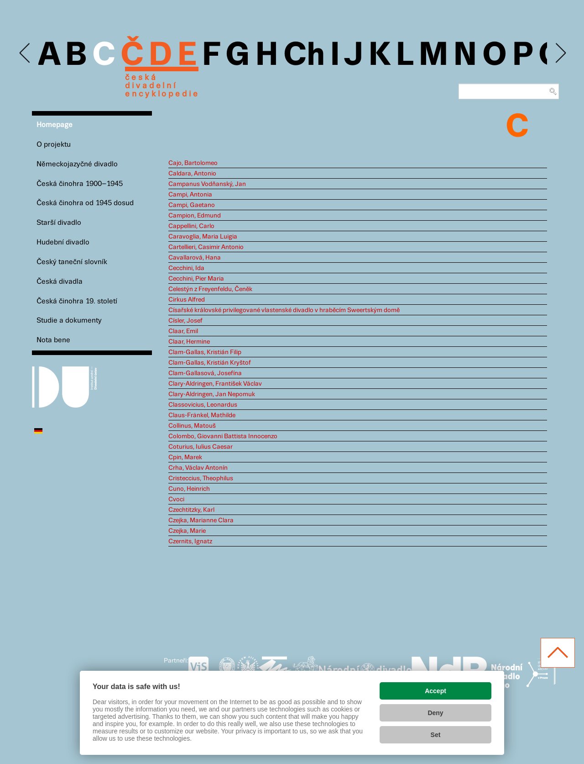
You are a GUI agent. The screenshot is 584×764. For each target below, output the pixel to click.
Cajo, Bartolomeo (193, 163)
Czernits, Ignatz (190, 541)
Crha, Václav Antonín (198, 468)
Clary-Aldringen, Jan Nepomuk (211, 394)
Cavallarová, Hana (194, 258)
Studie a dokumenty (69, 320)
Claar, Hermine (189, 342)
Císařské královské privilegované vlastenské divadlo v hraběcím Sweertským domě (284, 310)
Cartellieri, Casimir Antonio (206, 247)
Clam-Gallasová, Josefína (205, 373)
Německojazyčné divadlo (77, 164)
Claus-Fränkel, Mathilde (201, 415)
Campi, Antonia (190, 194)
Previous (25, 53)
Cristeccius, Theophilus (200, 478)
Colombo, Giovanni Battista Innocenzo (222, 436)
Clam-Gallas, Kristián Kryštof (209, 363)
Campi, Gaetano (191, 205)
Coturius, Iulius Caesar (200, 447)
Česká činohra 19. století (76, 301)
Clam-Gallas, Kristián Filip (204, 352)
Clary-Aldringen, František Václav (215, 384)
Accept (435, 691)
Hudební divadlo (62, 242)
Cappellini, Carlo (191, 226)
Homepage (54, 125)
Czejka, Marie (187, 531)
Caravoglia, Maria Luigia (202, 236)
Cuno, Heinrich (189, 489)
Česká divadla (59, 282)
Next (560, 53)
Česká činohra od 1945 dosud (85, 203)
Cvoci (176, 499)
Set (436, 734)
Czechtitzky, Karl (191, 510)
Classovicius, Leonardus (202, 405)
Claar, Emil (183, 331)
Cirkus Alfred (186, 300)
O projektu (53, 145)
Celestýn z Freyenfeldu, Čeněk (210, 289)
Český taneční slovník (71, 262)
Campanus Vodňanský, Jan (207, 184)
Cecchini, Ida (186, 268)
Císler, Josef (185, 321)
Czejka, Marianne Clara (201, 520)
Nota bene (53, 340)
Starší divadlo (58, 223)
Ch (304, 55)
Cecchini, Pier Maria (196, 279)
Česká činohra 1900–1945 (79, 184)
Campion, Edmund (194, 215)
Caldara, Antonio (192, 173)
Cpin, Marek (185, 457)
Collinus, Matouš (192, 426)
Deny (435, 712)
